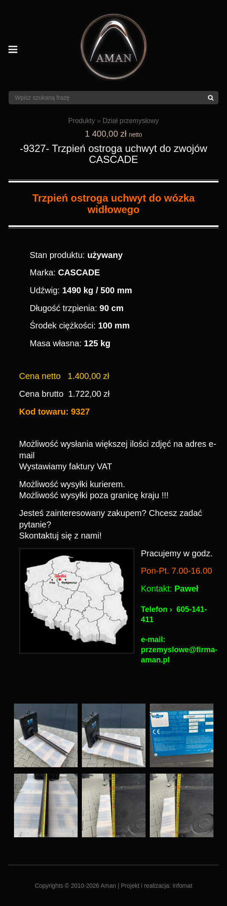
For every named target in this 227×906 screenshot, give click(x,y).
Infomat (182, 885)
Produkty (81, 120)
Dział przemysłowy (131, 120)
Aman (108, 885)
